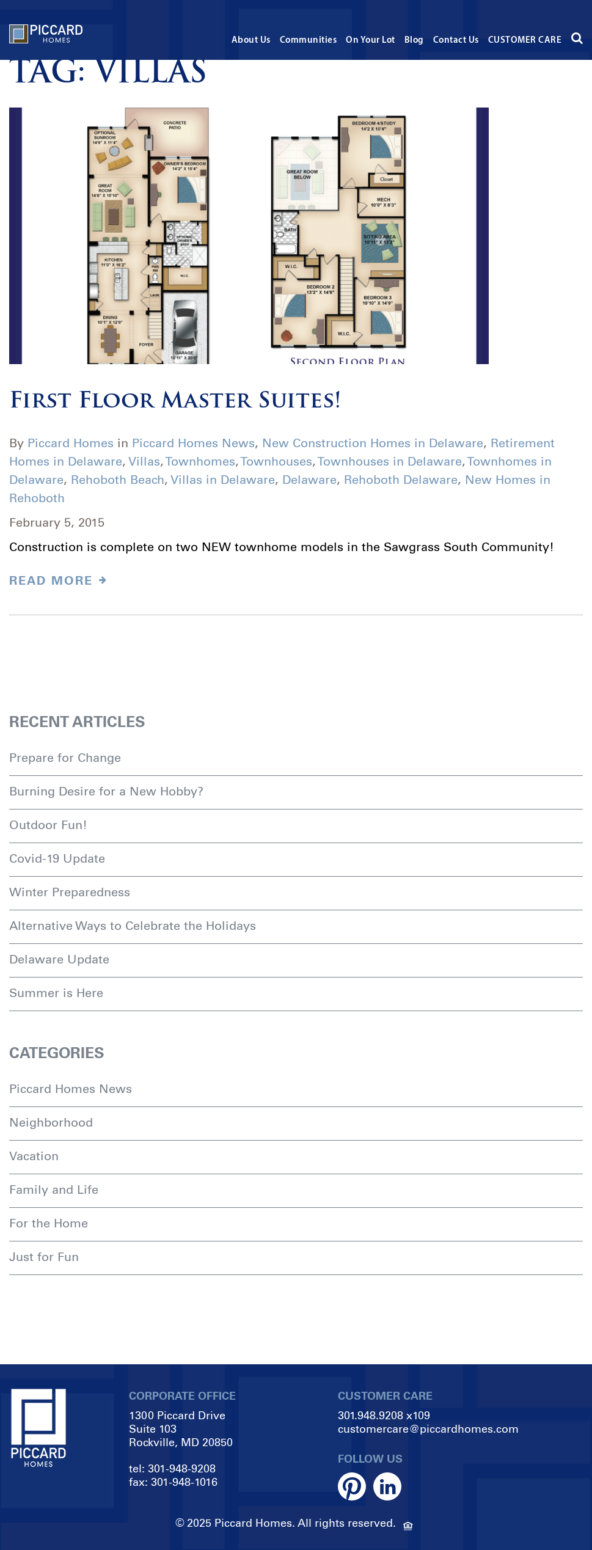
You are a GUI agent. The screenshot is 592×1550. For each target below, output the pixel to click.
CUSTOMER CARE (525, 40)
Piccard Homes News (193, 443)
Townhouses (276, 461)
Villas (144, 461)
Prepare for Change (65, 757)
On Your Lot (370, 40)
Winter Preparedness (69, 892)
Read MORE (58, 580)
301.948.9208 (370, 1415)
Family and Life (53, 1189)
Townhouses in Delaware (389, 461)
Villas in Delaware (222, 479)
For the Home (48, 1223)
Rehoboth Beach (117, 479)
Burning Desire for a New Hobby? (106, 791)
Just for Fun (44, 1256)
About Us (251, 40)
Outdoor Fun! (48, 824)
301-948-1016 (184, 1482)
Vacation (34, 1156)
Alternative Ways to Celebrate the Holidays (132, 925)
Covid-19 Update (57, 858)
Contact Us (456, 40)
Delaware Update (59, 959)
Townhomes (200, 461)
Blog (414, 40)
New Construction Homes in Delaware (372, 443)
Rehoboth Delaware (401, 479)
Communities (308, 40)
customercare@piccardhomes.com (428, 1429)
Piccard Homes (70, 443)
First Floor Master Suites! (175, 402)
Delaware (309, 479)
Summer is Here (56, 992)
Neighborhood (51, 1122)
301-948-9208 (182, 1468)
